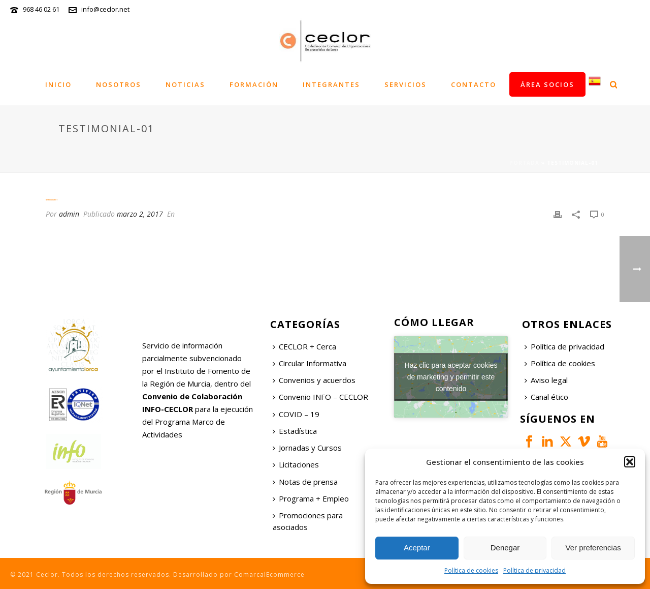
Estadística (295, 431)
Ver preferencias (593, 547)
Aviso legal (546, 380)
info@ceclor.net (105, 9)
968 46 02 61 (41, 9)
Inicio (58, 84)
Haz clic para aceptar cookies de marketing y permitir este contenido (451, 376)
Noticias (185, 84)
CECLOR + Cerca (304, 346)
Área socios (547, 84)
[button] (630, 462)
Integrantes (331, 84)
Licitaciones (296, 464)
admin (69, 214)
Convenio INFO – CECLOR (320, 397)
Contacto (473, 84)
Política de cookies (471, 570)
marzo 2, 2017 (140, 214)
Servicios (405, 84)
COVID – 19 (296, 414)
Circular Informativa (309, 363)
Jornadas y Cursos (307, 448)
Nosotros (118, 84)
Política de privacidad (534, 570)
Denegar (505, 547)
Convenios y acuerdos (314, 380)
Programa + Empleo (311, 498)
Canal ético (546, 397)
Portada (524, 162)
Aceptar (417, 547)
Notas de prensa (305, 482)
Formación (254, 84)
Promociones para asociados (308, 521)
